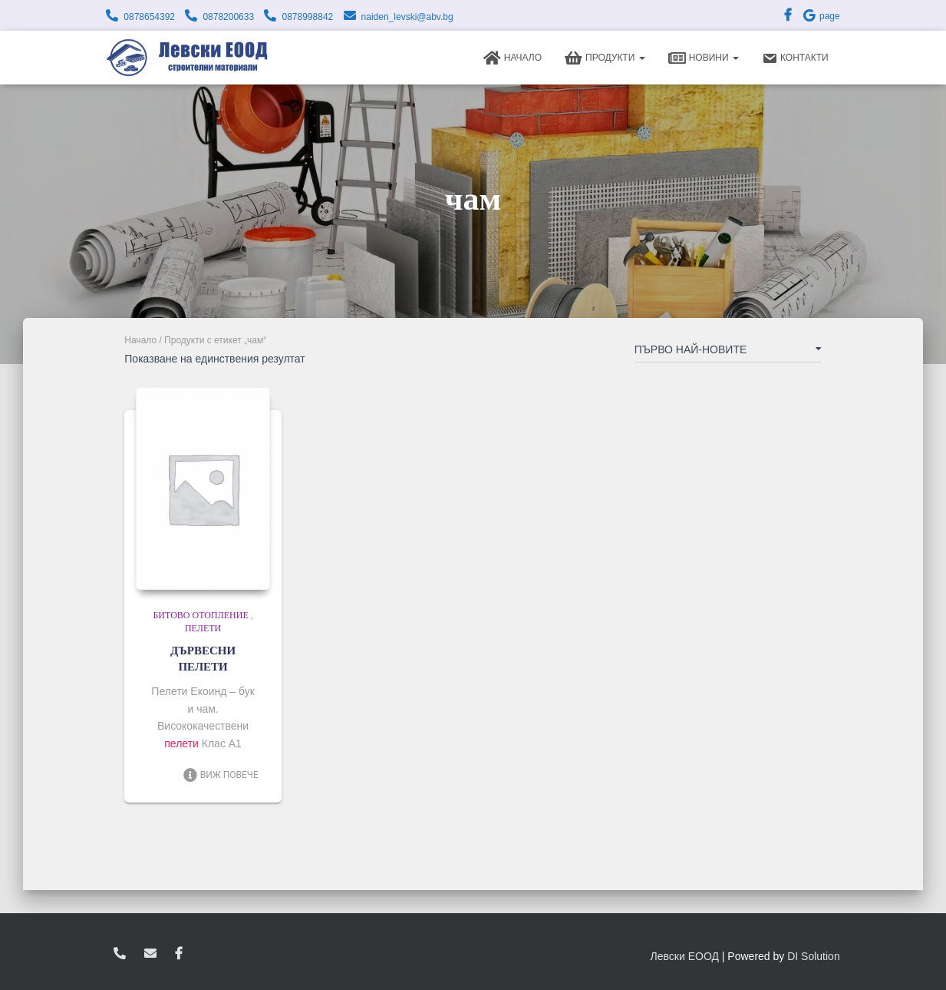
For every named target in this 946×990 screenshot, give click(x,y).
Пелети (203, 628)
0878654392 (149, 17)
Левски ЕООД (685, 956)
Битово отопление (200, 615)
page (821, 16)
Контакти (795, 58)
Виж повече (221, 775)
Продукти (605, 58)
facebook (178, 954)
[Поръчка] (728, 352)
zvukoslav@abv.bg (150, 954)
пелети (181, 743)
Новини (703, 58)
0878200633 (228, 17)
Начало (512, 58)
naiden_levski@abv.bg (407, 17)
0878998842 (307, 17)
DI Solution (813, 956)
